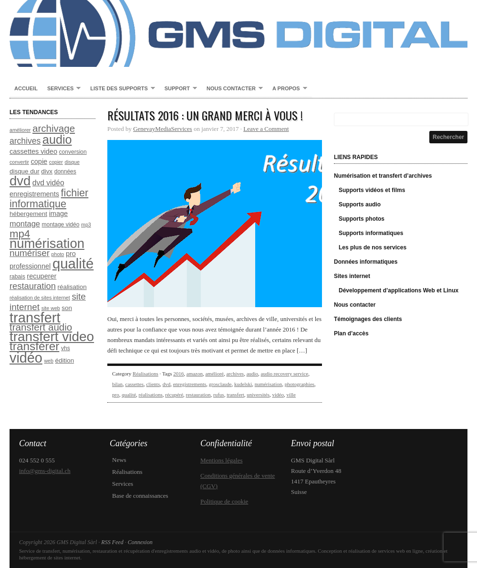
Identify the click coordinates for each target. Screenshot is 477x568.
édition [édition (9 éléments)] (64, 360)
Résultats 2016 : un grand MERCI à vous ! (205, 115)
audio (252, 373)
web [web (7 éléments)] (48, 361)
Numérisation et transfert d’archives (383, 175)
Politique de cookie (224, 501)
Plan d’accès (351, 333)
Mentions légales (221, 460)
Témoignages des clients (368, 319)
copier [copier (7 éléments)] (56, 162)
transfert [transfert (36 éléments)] (35, 317)
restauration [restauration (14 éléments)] (33, 286)
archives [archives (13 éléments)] (25, 141)
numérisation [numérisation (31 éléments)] (47, 243)
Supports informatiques (371, 233)
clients (153, 384)
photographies (299, 384)
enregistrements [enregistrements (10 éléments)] (34, 194)
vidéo (277, 394)
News (119, 459)
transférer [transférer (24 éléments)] (34, 346)
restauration (198, 394)
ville (291, 394)
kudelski (243, 384)
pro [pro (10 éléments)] (71, 253)
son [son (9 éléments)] (67, 307)
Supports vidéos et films (372, 190)
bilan (117, 384)
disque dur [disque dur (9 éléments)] (25, 171)
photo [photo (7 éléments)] (58, 254)
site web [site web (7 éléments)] (50, 308)
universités (258, 394)
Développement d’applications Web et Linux (398, 290)
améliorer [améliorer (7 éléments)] (20, 130)
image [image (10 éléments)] (58, 213)
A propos (287, 89)
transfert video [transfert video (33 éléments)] (52, 336)
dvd (167, 384)
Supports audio (360, 204)
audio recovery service (285, 373)
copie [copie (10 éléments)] (39, 161)
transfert (235, 394)
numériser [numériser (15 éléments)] (30, 253)
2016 (178, 373)
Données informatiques (365, 261)
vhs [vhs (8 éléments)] (65, 348)
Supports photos (361, 218)
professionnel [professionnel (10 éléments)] (30, 266)
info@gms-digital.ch (45, 470)
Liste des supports (120, 89)
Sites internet (352, 276)
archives (235, 373)
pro (115, 394)
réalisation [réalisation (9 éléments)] (72, 286)
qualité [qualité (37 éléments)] (72, 263)
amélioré (214, 373)
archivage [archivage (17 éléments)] (53, 128)
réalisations (151, 394)
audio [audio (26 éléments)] (57, 139)
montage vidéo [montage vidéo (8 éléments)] (61, 224)
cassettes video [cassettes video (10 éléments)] (33, 151)
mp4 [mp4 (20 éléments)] (20, 234)
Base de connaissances (140, 495)
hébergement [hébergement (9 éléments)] (28, 213)
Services (61, 89)
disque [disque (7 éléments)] (71, 162)
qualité (129, 394)
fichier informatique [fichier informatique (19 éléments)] (49, 198)
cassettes (134, 384)
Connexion (140, 542)
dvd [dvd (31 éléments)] (20, 180)
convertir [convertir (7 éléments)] (19, 162)
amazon (195, 373)
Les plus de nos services (372, 247)
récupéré (174, 394)
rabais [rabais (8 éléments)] (17, 276)
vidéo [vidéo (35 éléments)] (26, 357)
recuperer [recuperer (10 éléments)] (41, 276)
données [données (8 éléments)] (65, 171)
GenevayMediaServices (162, 128)
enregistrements (190, 384)
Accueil (26, 88)
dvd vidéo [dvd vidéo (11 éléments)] (48, 183)
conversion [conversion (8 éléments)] (73, 152)
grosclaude (220, 384)
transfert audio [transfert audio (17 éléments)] (41, 327)
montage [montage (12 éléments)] (25, 223)
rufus (218, 394)
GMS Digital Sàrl (238, 33)
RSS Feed (112, 542)
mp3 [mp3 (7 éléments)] (86, 224)
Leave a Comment (266, 128)
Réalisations (145, 373)
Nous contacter (232, 89)
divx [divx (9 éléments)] (46, 171)
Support (178, 89)
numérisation (268, 384)
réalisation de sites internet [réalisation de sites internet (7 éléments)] (40, 297)
